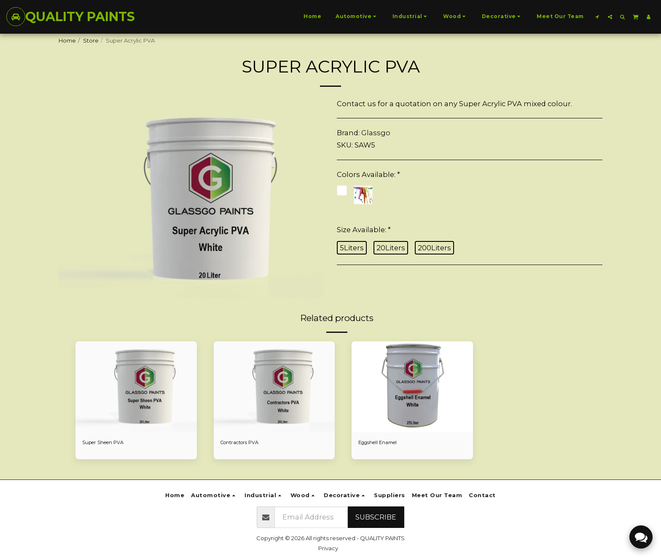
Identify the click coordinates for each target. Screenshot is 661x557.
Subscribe (375, 517)
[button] (597, 16)
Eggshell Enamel (381, 442)
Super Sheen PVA (106, 442)
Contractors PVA (243, 442)
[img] (136, 386)
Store (91, 40)
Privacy (328, 548)
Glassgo (375, 133)
